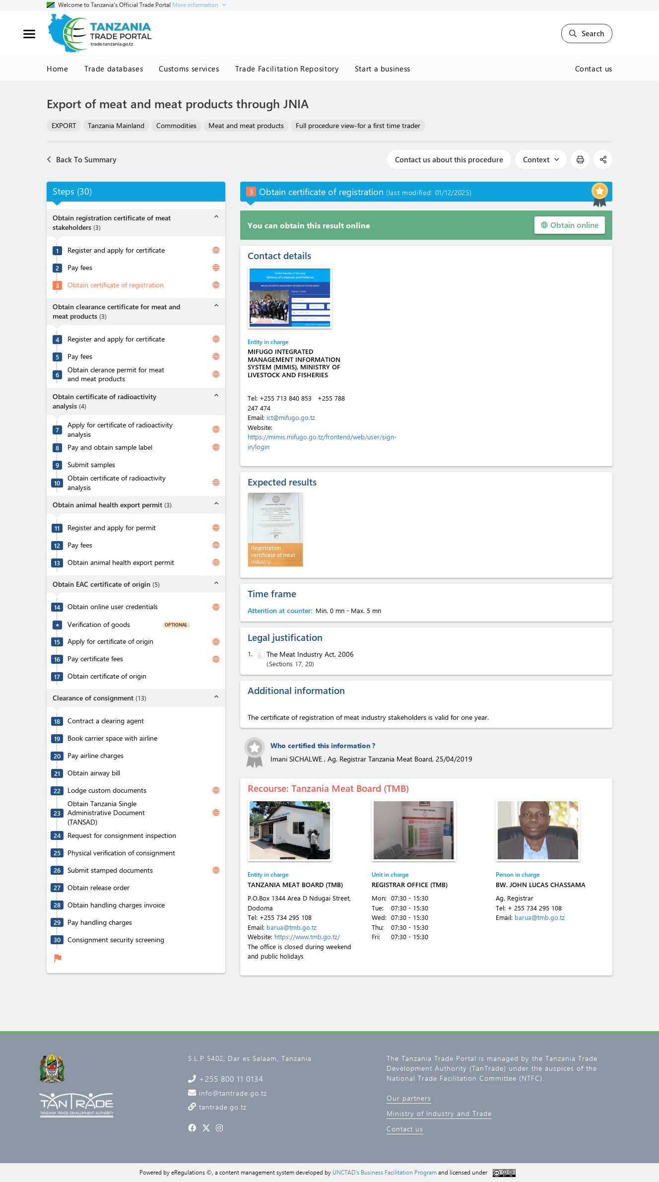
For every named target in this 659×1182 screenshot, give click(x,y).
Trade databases (113, 68)
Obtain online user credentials (112, 606)
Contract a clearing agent (105, 720)
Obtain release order (98, 887)
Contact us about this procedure (449, 159)
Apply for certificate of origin (110, 641)
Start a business (382, 68)
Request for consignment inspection (121, 835)
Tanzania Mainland (116, 125)
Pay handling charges (99, 922)
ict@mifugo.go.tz (290, 417)
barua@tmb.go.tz (291, 927)
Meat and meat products (246, 125)
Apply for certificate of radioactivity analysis (120, 429)
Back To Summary (82, 159)
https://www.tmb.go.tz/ (307, 936)
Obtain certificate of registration (115, 284)
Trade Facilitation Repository (287, 68)
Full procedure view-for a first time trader (358, 125)
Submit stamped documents (110, 870)
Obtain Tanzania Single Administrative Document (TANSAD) (106, 813)
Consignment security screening (115, 939)
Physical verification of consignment (121, 852)
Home (57, 68)
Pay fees (79, 267)
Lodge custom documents (106, 790)
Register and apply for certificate (116, 250)
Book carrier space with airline (112, 738)
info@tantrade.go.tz (232, 1093)
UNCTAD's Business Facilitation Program (384, 1172)
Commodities (176, 125)
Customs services (189, 68)
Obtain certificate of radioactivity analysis (116, 483)
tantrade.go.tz (222, 1107)
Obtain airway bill (93, 772)
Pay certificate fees (95, 658)
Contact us (594, 68)
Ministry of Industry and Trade (439, 1113)
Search (586, 33)
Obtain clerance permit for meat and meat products (115, 374)
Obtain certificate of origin (106, 676)
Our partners (409, 1098)
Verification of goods (98, 624)
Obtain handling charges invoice (116, 905)
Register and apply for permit (111, 527)
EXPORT (64, 125)
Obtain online (569, 224)
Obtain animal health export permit (120, 562)
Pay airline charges (95, 755)
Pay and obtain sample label (109, 447)
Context (541, 159)
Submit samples (91, 464)
